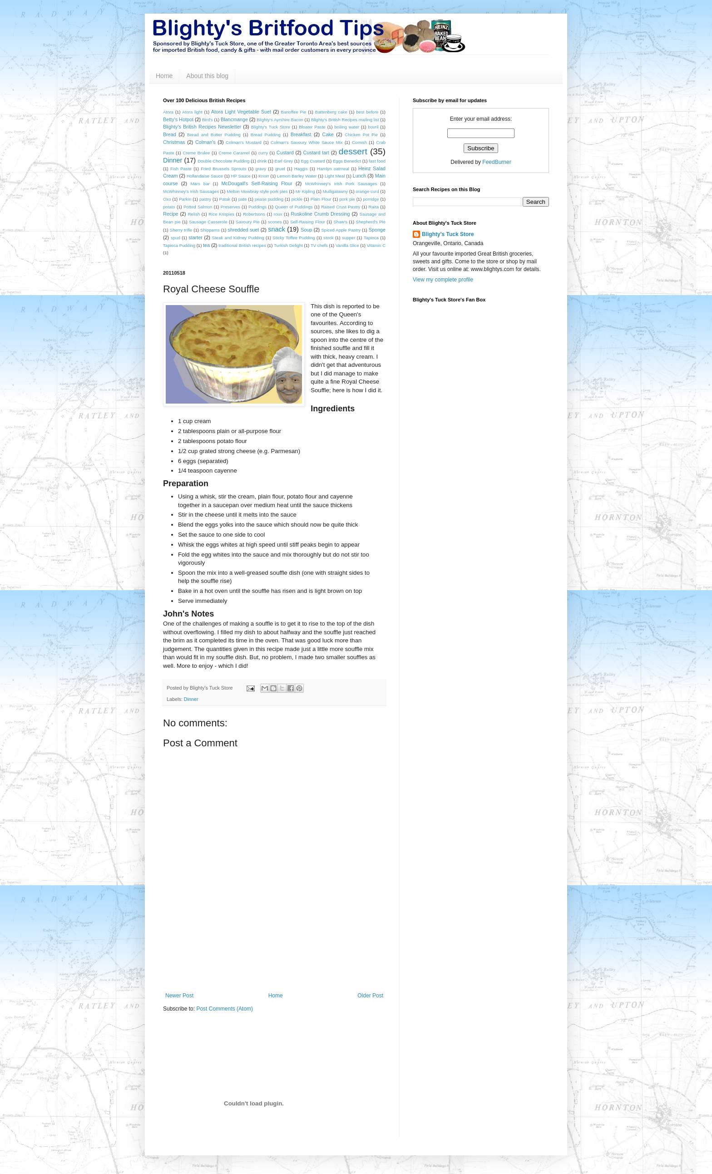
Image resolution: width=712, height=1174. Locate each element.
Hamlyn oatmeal (333, 168)
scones (275, 221)
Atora (168, 111)
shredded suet (243, 229)
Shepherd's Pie (371, 221)
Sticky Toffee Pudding (293, 237)
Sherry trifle (181, 229)
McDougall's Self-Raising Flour (257, 183)
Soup (306, 229)
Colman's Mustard (244, 142)
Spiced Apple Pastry (341, 229)
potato (169, 206)
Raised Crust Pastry (340, 206)
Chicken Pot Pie (361, 134)
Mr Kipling (305, 191)
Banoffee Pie (294, 111)
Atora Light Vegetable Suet (241, 111)
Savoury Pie (247, 221)
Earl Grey (284, 160)
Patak (225, 199)
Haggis (301, 168)
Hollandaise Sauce (205, 175)
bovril (373, 126)
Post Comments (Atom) (224, 1009)
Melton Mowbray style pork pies (257, 191)
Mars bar (199, 183)
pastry (205, 199)
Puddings (257, 206)
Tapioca (371, 237)
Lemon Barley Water (296, 175)
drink (262, 160)
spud (175, 237)
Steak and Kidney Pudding (238, 237)
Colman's (205, 142)
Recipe (170, 214)
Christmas (174, 142)
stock (328, 237)
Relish (194, 214)
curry (263, 152)
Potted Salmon (198, 206)
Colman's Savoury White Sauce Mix (307, 142)
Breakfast (301, 134)
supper (348, 237)
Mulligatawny (335, 191)
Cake (328, 134)
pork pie (347, 199)
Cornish (359, 142)
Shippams (210, 229)
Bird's (207, 119)
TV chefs (319, 245)
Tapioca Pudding (179, 245)
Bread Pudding (266, 134)
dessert (353, 151)
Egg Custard (313, 160)
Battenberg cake (331, 111)
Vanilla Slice (347, 245)
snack (276, 229)
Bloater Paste (312, 126)
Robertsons (254, 214)
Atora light (192, 111)
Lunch (359, 175)
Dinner (172, 160)
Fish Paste (181, 168)
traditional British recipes (242, 245)
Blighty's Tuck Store (270, 126)
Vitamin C (376, 245)
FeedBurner (496, 162)
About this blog (207, 75)
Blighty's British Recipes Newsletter (202, 126)
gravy (261, 168)
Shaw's (340, 221)
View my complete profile (443, 279)
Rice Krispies (221, 214)
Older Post (370, 995)
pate (242, 199)
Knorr (263, 175)
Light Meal (335, 175)
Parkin (185, 199)
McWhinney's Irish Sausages (191, 191)
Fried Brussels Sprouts (223, 168)
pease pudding (269, 199)
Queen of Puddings (293, 206)
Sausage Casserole (208, 221)
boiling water (346, 126)
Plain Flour (321, 199)
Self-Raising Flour (307, 221)
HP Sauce (241, 175)
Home (164, 75)
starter (195, 237)
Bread (169, 134)
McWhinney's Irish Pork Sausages (341, 183)
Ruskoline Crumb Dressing (320, 214)
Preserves (230, 206)
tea (206, 245)
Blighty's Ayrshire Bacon (280, 119)
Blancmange (234, 119)
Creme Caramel (234, 152)
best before (367, 111)
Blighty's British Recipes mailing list (345, 119)
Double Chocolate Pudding (223, 160)
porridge (371, 199)
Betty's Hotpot (178, 119)
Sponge (377, 229)
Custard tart (316, 152)
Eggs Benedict (347, 160)
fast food (377, 160)
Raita (374, 206)
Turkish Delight (288, 245)
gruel (280, 168)
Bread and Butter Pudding (214, 134)
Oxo (167, 199)
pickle (297, 199)
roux (278, 214)
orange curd (367, 191)
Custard (285, 152)
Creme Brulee (196, 152)
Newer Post (179, 995)
